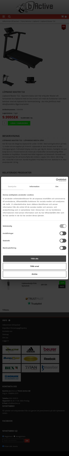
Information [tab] (35, 186)
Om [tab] (56, 186)
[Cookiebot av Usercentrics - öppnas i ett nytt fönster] (56, 180)
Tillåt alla (34, 259)
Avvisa (34, 274)
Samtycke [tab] (12, 186)
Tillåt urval (34, 266)
